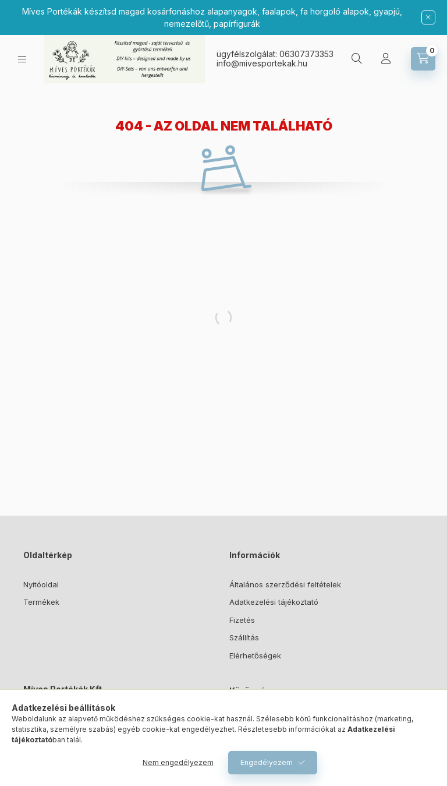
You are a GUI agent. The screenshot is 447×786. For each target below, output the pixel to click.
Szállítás (244, 637)
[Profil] (386, 59)
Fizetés (242, 620)
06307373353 (306, 54)
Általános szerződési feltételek (285, 584)
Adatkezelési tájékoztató (273, 602)
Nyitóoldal (41, 584)
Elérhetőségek (255, 655)
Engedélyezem (266, 762)
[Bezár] (428, 17)
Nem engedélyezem (178, 762)
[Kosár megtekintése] (423, 59)
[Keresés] (356, 59)
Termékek (41, 602)
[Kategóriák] (22, 59)
